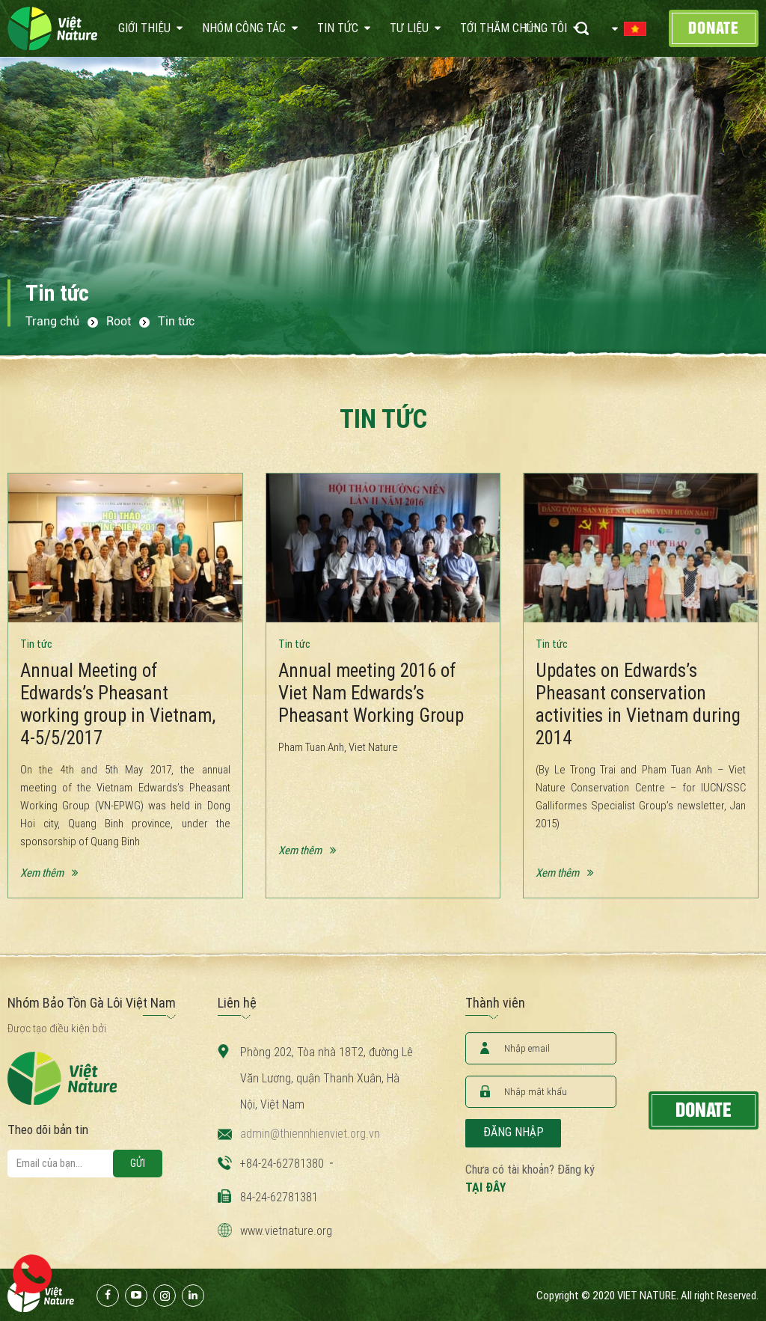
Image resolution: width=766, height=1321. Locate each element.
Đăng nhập (513, 1132)
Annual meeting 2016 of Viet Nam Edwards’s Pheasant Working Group (371, 693)
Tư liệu (409, 28)
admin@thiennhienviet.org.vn (310, 1134)
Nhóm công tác (244, 28)
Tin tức (337, 28)
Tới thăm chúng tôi (513, 28)
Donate (713, 28)
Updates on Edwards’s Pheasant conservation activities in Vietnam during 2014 (638, 704)
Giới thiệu (144, 28)
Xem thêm (42, 873)
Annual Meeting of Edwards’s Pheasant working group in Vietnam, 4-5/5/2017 (117, 704)
